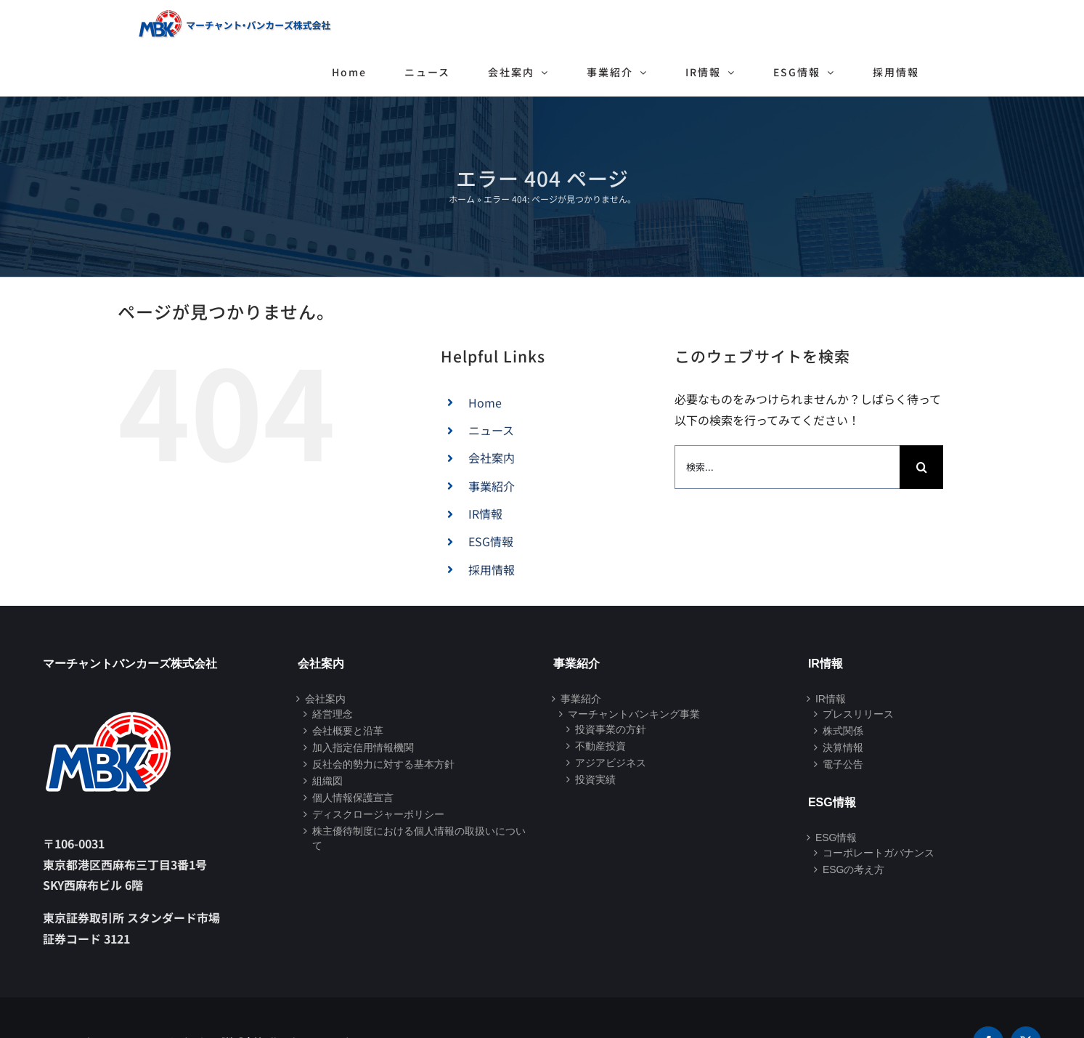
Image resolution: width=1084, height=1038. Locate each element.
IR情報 (485, 513)
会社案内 (491, 457)
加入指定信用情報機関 (363, 747)
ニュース (491, 430)
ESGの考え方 (854, 869)
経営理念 (332, 714)
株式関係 (843, 731)
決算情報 (843, 747)
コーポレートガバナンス (878, 853)
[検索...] (787, 467)
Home (485, 402)
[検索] (921, 467)
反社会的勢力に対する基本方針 (383, 764)
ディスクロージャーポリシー (378, 814)
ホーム (462, 198)
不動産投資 (600, 746)
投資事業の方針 (610, 729)
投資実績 (595, 779)
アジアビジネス (610, 763)
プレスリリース (858, 714)
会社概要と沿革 (347, 731)
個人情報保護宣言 (353, 797)
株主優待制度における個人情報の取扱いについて (419, 838)
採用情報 (491, 569)
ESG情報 (490, 541)
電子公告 (843, 764)
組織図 (327, 781)
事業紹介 (491, 486)
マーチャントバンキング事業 (634, 714)
